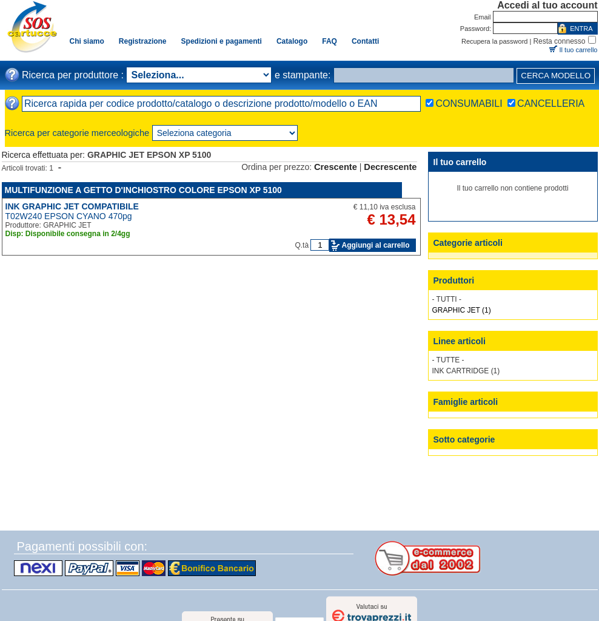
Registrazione (143, 41)
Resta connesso (559, 41)
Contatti (365, 41)
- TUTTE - (448, 360)
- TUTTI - (446, 299)
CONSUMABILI (468, 103)
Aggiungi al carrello (375, 245)
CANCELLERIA (550, 103)
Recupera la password (494, 41)
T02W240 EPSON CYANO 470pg (68, 216)
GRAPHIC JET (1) (461, 310)
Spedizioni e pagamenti (221, 41)
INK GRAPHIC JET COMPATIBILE (72, 206)
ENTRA (581, 28)
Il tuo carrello (579, 49)
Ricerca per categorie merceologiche (77, 133)
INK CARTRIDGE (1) (466, 371)
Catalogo (291, 41)
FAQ (329, 41)
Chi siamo (87, 41)
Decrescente (390, 167)
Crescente (335, 167)
